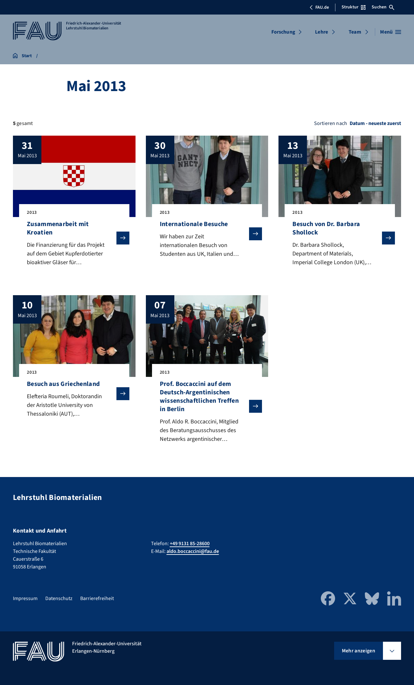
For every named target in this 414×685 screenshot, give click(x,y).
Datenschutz (58, 598)
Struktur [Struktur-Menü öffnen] (353, 7)
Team (355, 32)
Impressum (25, 598)
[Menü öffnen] (390, 32)
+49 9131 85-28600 (190, 543)
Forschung (283, 32)
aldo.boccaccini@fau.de (193, 551)
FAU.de (319, 7)
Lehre (321, 32)
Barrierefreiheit (97, 598)
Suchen (383, 7)
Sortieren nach (330, 123)
